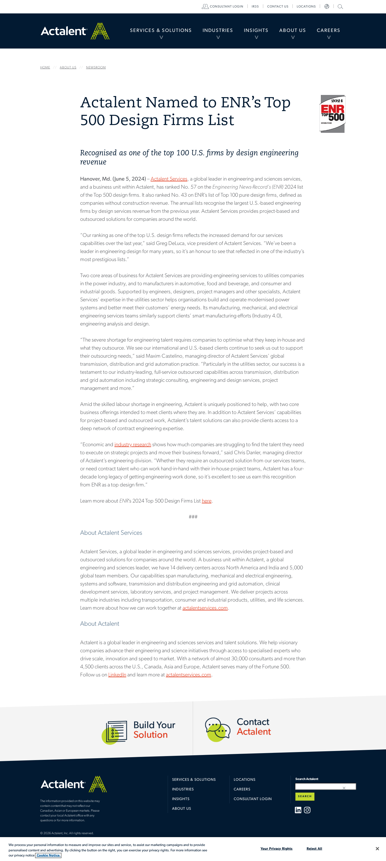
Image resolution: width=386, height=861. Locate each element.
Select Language (326, 6)
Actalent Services (169, 179)
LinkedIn (117, 675)
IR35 (255, 6)
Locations (306, 6)
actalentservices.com (205, 608)
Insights (256, 30)
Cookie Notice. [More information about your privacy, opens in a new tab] (48, 855)
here (206, 501)
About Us (292, 30)
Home (75, 30)
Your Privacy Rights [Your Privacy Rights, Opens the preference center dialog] (276, 848)
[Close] (377, 849)
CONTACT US (277, 6)
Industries (218, 30)
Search (305, 796)
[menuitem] (161, 30)
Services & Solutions (161, 30)
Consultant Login (226, 6)
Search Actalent (340, 6)
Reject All (314, 848)
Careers (328, 30)
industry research (132, 445)
